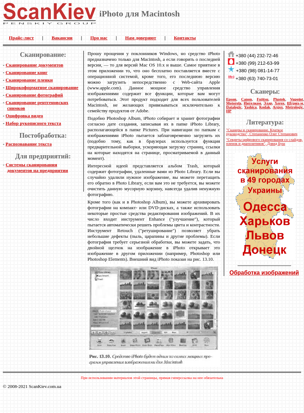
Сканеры (264, 91)
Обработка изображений (264, 273)
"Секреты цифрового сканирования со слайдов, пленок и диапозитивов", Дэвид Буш (264, 142)
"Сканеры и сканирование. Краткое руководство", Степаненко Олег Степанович (261, 132)
